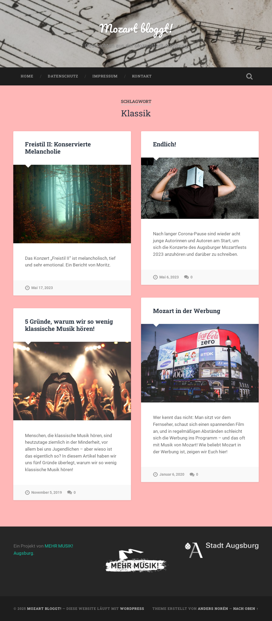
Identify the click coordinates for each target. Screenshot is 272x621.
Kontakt (142, 76)
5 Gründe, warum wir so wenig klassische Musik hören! (69, 324)
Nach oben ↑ (245, 608)
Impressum (105, 76)
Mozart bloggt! (136, 28)
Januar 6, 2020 (171, 474)
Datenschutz (63, 76)
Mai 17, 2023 (42, 288)
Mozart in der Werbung (186, 311)
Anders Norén (213, 608)
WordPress (132, 608)
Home (27, 76)
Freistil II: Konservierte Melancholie (58, 147)
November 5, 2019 (46, 492)
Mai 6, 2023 (169, 277)
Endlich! (164, 144)
